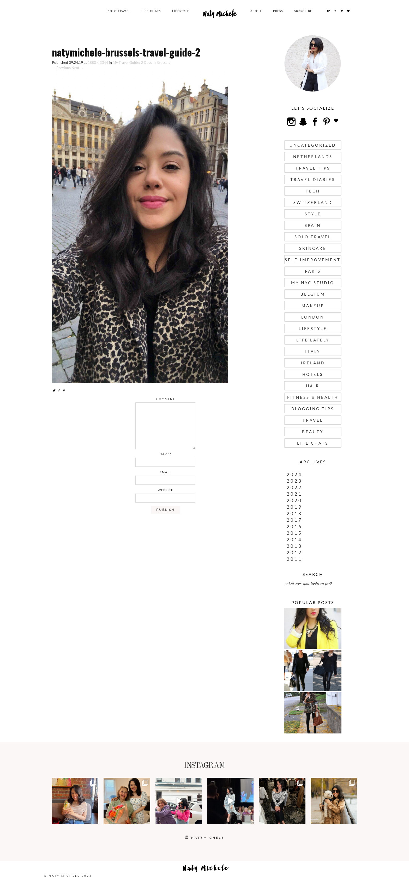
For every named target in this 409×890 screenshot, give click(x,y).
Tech (313, 191)
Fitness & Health (312, 397)
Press (278, 11)
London (312, 317)
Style (313, 213)
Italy (312, 351)
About (256, 11)
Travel (313, 420)
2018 (294, 513)
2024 (294, 474)
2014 (294, 539)
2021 (294, 494)
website (165, 490)
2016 (294, 526)
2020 (294, 500)
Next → (77, 67)
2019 (294, 507)
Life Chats (151, 11)
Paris (313, 271)
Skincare (313, 248)
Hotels (312, 374)
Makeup (313, 305)
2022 (294, 487)
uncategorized (313, 145)
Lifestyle (180, 11)
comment (165, 399)
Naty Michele (220, 15)
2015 (294, 533)
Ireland (313, 362)
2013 (294, 546)
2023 (294, 481)
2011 (294, 559)
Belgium (312, 294)
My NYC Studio (312, 282)
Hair (313, 385)
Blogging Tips (312, 408)
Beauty (312, 431)
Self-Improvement (313, 259)
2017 (294, 520)
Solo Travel (119, 11)
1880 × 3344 (98, 62)
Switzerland (312, 202)
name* (165, 454)
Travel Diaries (312, 179)
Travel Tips (313, 168)
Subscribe (303, 11)
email (165, 472)
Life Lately (312, 340)
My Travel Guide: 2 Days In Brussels (141, 62)
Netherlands (313, 156)
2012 (294, 552)
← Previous (61, 67)
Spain (313, 225)
